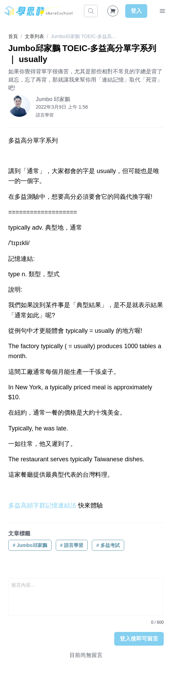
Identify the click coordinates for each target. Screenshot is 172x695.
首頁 (13, 36)
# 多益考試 (108, 545)
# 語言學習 (72, 545)
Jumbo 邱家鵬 (53, 99)
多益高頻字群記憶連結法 (42, 505)
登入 (136, 11)
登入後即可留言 (139, 639)
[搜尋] (91, 11)
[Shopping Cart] (112, 10)
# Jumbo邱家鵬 (30, 545)
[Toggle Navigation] (162, 11)
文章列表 (34, 36)
